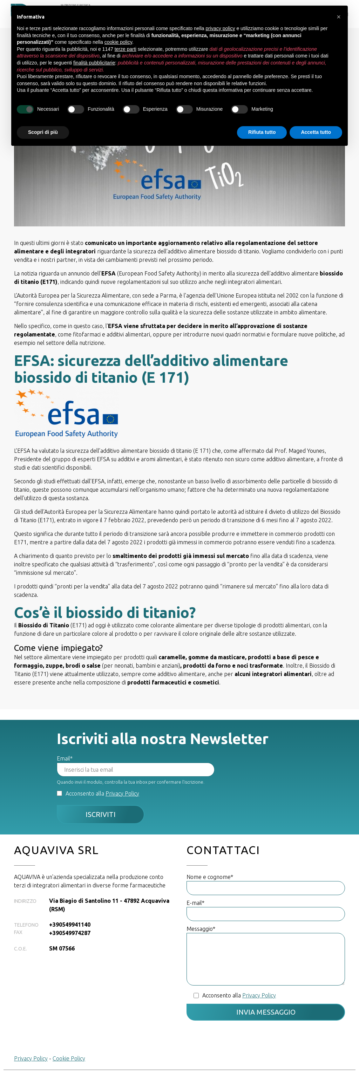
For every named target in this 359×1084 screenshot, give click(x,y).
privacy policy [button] (220, 28)
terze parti (125, 49)
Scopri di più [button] (43, 132)
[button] (338, 16)
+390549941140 (69, 924)
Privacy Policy (122, 793)
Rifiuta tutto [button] (262, 132)
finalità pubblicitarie (94, 63)
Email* (65, 758)
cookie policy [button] (118, 42)
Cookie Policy (69, 1058)
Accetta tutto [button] (316, 132)
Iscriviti (101, 814)
